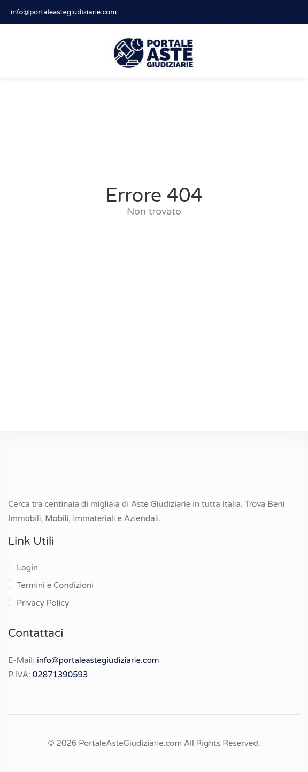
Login (27, 567)
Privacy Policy (43, 603)
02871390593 (60, 674)
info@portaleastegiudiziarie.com (64, 12)
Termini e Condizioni (55, 585)
